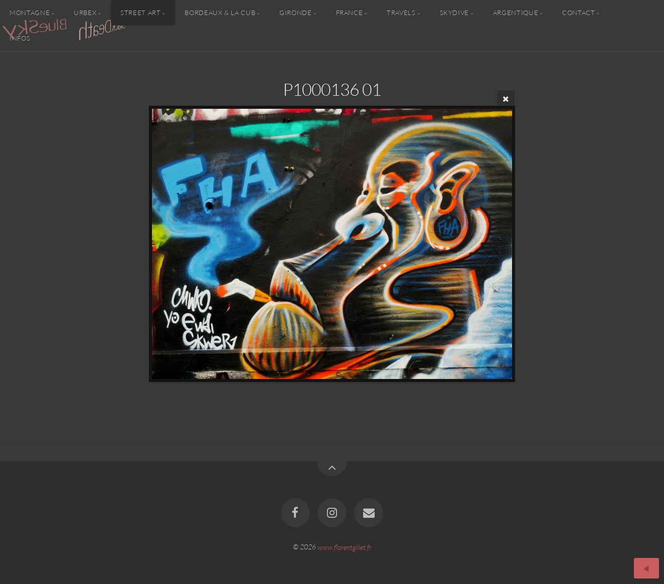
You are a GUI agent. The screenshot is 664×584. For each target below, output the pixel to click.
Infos (20, 38)
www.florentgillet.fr (344, 546)
